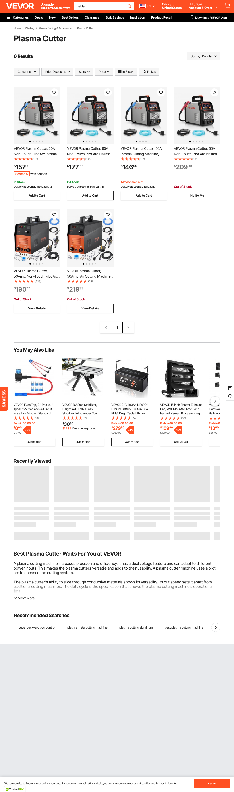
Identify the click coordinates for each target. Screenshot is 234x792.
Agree (212, 783)
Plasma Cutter (85, 28)
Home (17, 28)
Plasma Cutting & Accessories (56, 28)
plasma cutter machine (175, 568)
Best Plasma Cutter (37, 553)
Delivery (18, 186)
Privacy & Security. (166, 783)
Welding (29, 28)
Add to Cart (37, 195)
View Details (37, 308)
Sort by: (196, 56)
